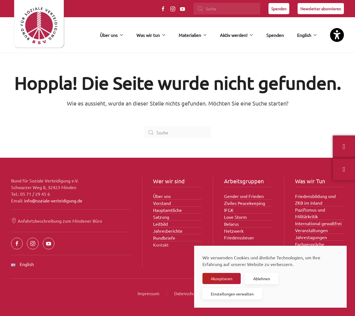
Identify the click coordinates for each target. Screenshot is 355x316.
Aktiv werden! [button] (236, 35)
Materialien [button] (193, 35)
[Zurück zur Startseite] (39, 26)
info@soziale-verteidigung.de (53, 200)
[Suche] (227, 8)
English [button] (307, 35)
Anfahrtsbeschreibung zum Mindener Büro (56, 221)
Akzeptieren (221, 278)
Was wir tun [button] (150, 35)
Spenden (278, 8)
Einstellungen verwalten (232, 293)
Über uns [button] (111, 35)
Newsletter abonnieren (320, 8)
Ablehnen (261, 278)
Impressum (148, 293)
